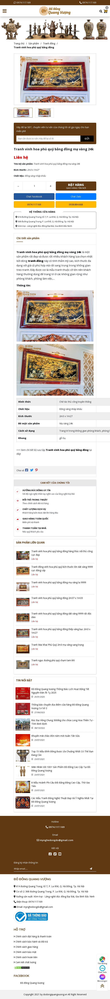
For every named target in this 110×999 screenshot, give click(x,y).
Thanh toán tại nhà (34, 528)
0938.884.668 (76, 204)
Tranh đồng (49, 43)
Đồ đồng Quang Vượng (32, 982)
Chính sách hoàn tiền (25, 957)
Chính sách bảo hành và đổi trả (31, 941)
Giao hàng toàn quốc (35, 518)
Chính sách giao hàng (26, 946)
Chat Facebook (34, 196)
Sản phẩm (33, 43)
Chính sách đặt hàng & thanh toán (32, 936)
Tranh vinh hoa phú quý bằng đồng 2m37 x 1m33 (57, 597)
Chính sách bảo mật (25, 952)
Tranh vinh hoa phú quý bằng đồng (34, 47)
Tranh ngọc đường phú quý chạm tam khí (53, 660)
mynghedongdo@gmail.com (55, 840)
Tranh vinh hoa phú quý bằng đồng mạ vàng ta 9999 (58, 582)
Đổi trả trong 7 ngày (34, 499)
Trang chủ (19, 43)
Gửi (87, 138)
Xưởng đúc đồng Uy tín (36, 490)
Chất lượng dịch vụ (34, 509)
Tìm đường (102, 960)
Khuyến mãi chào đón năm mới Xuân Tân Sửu (55, 735)
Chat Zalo (76, 196)
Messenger (102, 978)
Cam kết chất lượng (25, 962)
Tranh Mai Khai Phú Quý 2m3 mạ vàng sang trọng (57, 644)
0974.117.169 (24, 2)
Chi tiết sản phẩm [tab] (27, 238)
